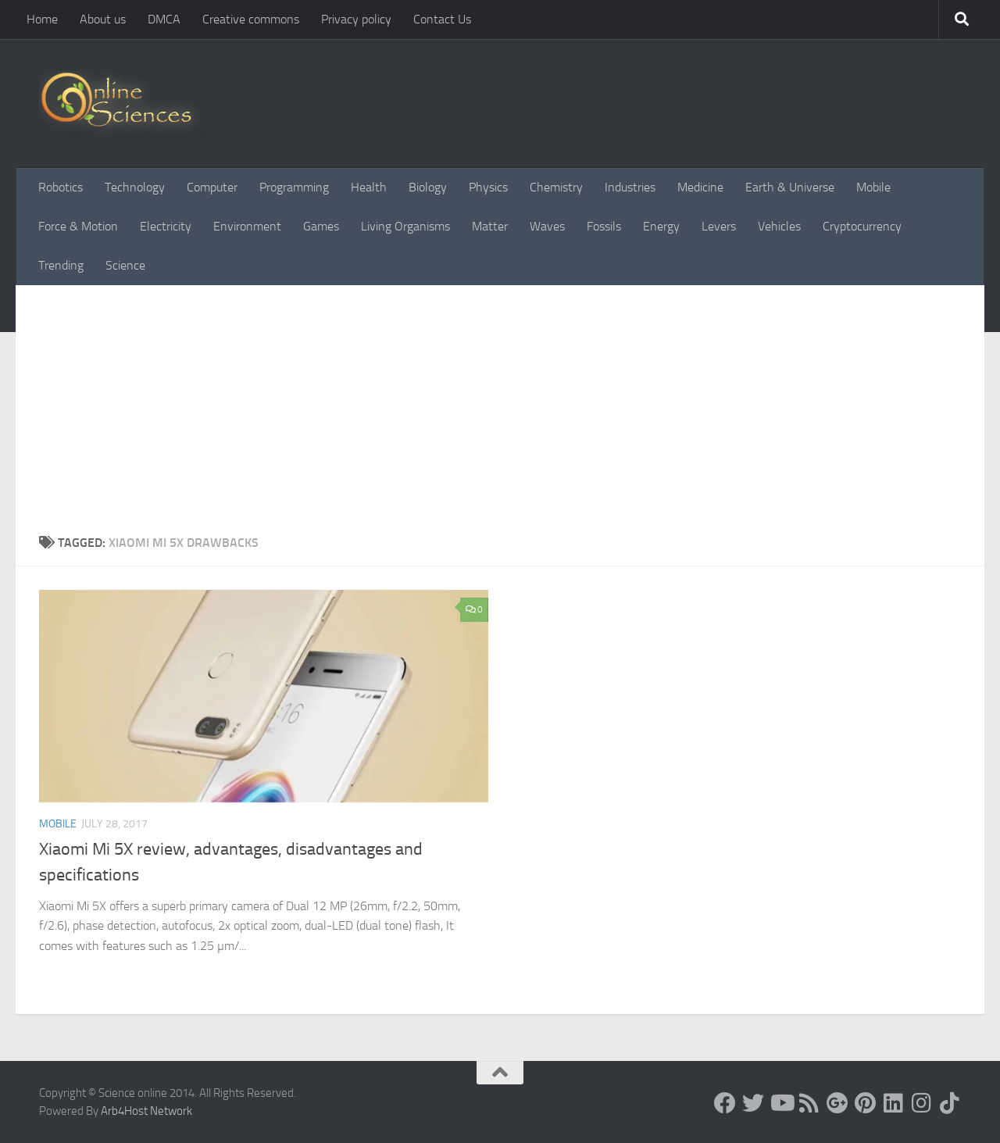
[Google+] (837, 1103)
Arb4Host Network (146, 1111)
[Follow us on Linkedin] (894, 1103)
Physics (488, 187)
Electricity (165, 226)
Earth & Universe (789, 187)
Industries (630, 187)
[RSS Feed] (809, 1103)
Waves (547, 226)
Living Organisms (405, 226)
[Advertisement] (500, 402)
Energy (661, 226)
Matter (490, 226)
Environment (247, 226)
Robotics (60, 187)
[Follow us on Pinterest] (866, 1103)
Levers (719, 226)
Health (369, 187)
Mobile (873, 187)
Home (42, 19)
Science (125, 265)
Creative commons (250, 19)
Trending (61, 265)
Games (321, 226)
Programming (294, 187)
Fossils (604, 226)
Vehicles (779, 226)
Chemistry (556, 187)
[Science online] (725, 1103)
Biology (428, 187)
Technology (135, 187)
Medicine (700, 187)
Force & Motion (78, 226)
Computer (212, 187)
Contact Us (442, 19)
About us (103, 19)
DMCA (164, 19)
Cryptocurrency (862, 226)
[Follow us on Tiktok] (950, 1103)
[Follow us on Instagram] (922, 1103)
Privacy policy (356, 19)
